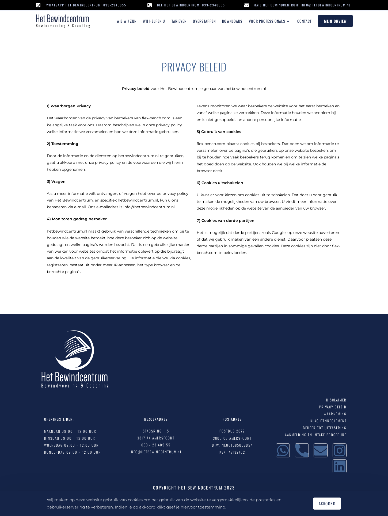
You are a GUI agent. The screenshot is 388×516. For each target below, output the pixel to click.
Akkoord (327, 503)
